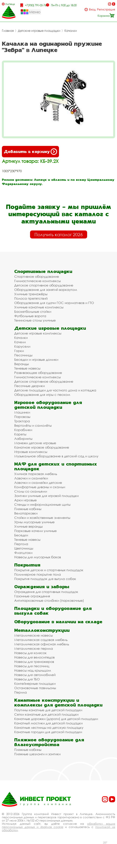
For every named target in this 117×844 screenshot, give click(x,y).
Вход (92, 9)
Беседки (21, 535)
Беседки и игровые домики (36, 359)
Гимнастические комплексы (37, 280)
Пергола (21, 544)
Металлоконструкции (42, 630)
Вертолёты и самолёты (33, 425)
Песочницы (23, 355)
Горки (19, 350)
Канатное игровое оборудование (41, 447)
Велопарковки (25, 513)
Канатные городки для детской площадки (48, 732)
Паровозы (22, 416)
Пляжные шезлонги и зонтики (37, 754)
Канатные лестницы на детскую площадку (48, 727)
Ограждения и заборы (41, 586)
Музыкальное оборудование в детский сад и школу (56, 456)
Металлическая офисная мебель (41, 644)
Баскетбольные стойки (32, 311)
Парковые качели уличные (35, 530)
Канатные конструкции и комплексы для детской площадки (58, 702)
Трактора (22, 421)
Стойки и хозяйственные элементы (42, 517)
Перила (20, 692)
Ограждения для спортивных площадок (46, 591)
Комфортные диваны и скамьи (39, 487)
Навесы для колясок (30, 652)
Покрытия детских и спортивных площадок (48, 570)
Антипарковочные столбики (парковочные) (49, 600)
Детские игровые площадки (39, 31)
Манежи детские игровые (35, 443)
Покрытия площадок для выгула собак (45, 578)
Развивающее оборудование (38, 372)
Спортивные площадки (43, 271)
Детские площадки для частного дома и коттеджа (55, 390)
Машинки (22, 412)
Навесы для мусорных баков (37, 557)
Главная (8, 31)
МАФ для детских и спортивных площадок (55, 466)
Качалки (70, 31)
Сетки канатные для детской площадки (46, 714)
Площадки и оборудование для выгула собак (53, 610)
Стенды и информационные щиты (42, 504)
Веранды (21, 364)
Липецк (10, 4)
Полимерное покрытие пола (37, 574)
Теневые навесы (27, 368)
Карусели (22, 346)
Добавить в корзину (30, 151)
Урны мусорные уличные (34, 522)
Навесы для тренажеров (34, 661)
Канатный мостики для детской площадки (48, 723)
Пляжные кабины (27, 508)
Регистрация (106, 9)
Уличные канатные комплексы (38, 307)
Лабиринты (23, 438)
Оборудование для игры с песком (42, 394)
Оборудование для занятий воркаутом (45, 289)
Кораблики (23, 429)
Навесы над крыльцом (32, 670)
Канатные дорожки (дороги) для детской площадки (56, 718)
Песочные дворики (29, 385)
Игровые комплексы (30, 451)
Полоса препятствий (31, 298)
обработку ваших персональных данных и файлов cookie (58, 825)
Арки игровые (25, 500)
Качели (20, 342)
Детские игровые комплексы (37, 333)
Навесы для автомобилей (35, 674)
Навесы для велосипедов (34, 657)
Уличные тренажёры (30, 294)
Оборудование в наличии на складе (58, 621)
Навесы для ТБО (27, 679)
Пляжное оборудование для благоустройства (49, 742)
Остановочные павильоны (35, 688)
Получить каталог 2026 (58, 234)
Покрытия (27, 564)
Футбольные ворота (30, 316)
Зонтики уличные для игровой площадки (46, 495)
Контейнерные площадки (35, 683)
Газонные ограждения (32, 596)
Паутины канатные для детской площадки (48, 710)
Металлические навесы (33, 635)
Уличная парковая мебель (35, 473)
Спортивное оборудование (36, 276)
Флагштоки (23, 552)
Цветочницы (23, 548)
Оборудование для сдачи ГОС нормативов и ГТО (54, 302)
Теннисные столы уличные (35, 320)
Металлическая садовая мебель (41, 639)
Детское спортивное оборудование (43, 285)
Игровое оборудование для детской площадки (48, 405)
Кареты (20, 434)
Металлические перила (33, 648)
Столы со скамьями (30, 491)
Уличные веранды (28, 526)
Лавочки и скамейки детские (38, 482)
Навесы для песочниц (31, 666)
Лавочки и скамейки (31, 478)
